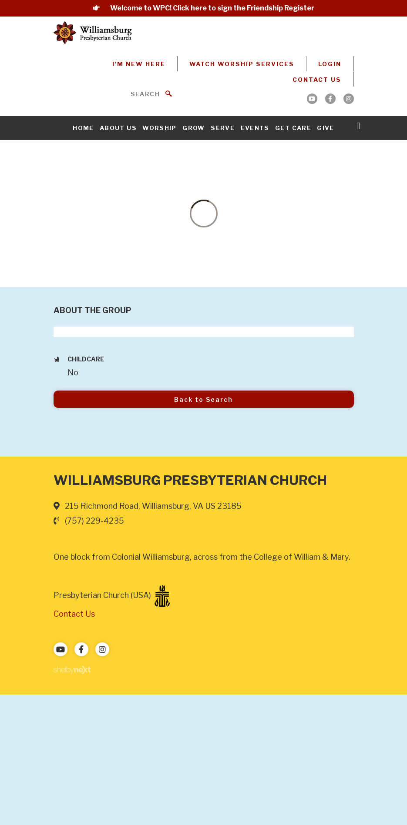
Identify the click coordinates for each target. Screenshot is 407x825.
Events (255, 127)
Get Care (293, 127)
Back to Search (203, 399)
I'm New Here (138, 63)
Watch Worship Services (242, 63)
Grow (193, 127)
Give (325, 127)
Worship (159, 127)
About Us (118, 127)
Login (329, 63)
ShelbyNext (72, 670)
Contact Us (317, 79)
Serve (223, 127)
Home (83, 127)
